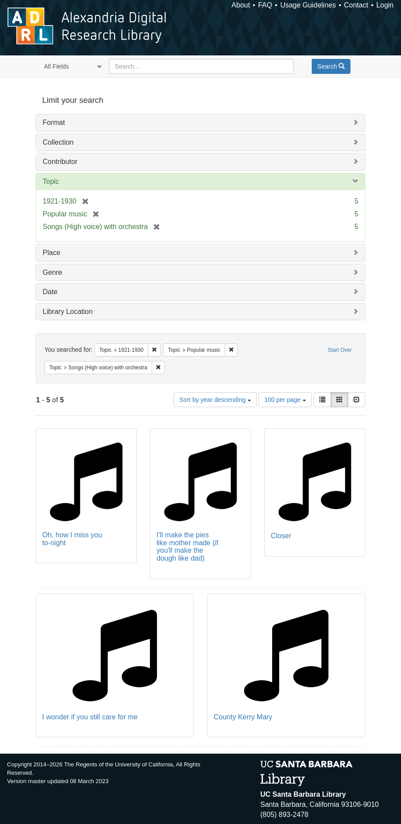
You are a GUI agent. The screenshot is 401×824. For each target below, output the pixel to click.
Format (54, 122)
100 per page (285, 399)
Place (51, 252)
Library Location (68, 311)
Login (385, 5)
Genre (52, 272)
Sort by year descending (215, 399)
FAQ (265, 5)
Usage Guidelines (307, 5)
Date (50, 291)
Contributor (60, 161)
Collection (58, 142)
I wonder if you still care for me (90, 717)
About (241, 5)
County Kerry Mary (243, 717)
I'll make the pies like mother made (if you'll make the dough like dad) (188, 546)
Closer (281, 536)
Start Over (340, 350)
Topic (51, 181)
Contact (356, 5)
